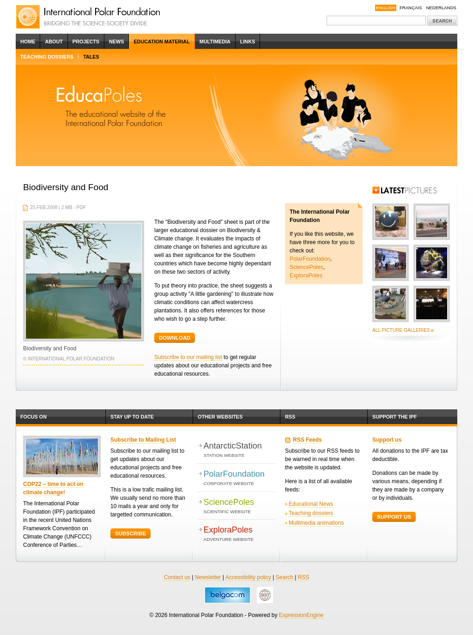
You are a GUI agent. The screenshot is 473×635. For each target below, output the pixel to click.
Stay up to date (132, 416)
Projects (86, 41)
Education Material (161, 41)
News (116, 41)
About (53, 41)
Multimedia (215, 41)
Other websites (220, 416)
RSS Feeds (307, 440)
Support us (386, 440)
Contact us (177, 577)
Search (284, 577)
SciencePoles (306, 267)
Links (247, 41)
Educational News (311, 504)
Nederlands (441, 7)
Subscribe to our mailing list (188, 357)
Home (27, 41)
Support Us (394, 517)
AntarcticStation (239, 450)
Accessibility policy (248, 577)
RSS (290, 416)
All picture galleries (401, 330)
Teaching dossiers (46, 57)
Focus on (33, 416)
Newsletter (208, 577)
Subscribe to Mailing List (143, 440)
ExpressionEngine (301, 615)
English (385, 7)
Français (411, 7)
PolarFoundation (310, 259)
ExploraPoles (306, 275)
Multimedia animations (316, 523)
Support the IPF (394, 416)
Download (174, 338)
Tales (91, 57)
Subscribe (130, 533)
